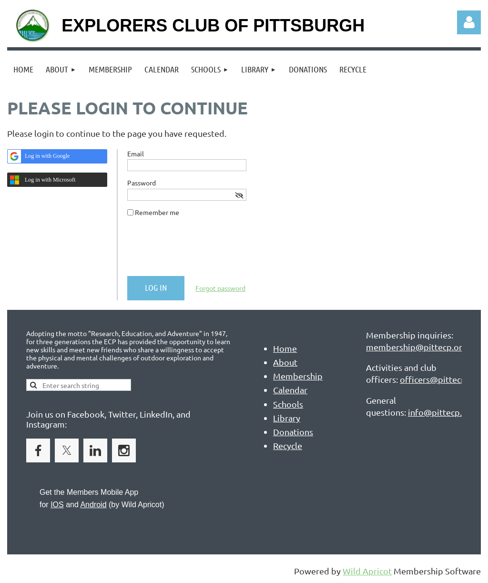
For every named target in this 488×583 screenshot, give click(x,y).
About (285, 362)
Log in (469, 22)
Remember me (157, 212)
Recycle (287, 445)
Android (93, 505)
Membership (298, 376)
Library (286, 418)
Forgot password (220, 288)
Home (285, 348)
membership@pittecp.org (416, 347)
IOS (57, 505)
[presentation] (199, 250)
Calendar (290, 390)
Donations (293, 432)
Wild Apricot (367, 571)
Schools (288, 404)
